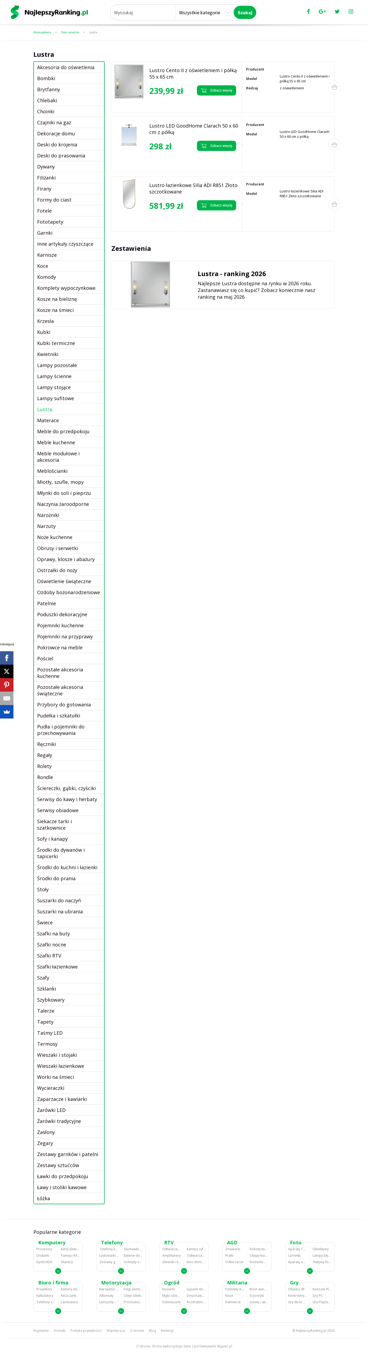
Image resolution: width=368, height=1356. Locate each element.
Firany (44, 188)
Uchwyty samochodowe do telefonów (133, 1262)
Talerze (45, 1011)
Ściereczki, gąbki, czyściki (66, 788)
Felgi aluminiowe (133, 1289)
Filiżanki (46, 177)
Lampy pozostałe (57, 365)
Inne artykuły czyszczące (65, 244)
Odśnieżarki (171, 1302)
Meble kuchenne (56, 442)
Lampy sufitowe (55, 398)
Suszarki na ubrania (60, 911)
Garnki (44, 233)
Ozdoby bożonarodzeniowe (68, 592)
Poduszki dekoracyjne (62, 614)
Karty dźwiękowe (70, 1249)
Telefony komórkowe (108, 1249)
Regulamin (41, 1330)
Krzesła (45, 321)
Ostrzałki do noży (57, 570)
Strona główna (42, 32)
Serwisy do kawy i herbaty (67, 799)
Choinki (45, 111)
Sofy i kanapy (52, 839)
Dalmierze (233, 1302)
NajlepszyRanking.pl (311, 1330)
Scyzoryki (257, 1295)
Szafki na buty (53, 933)
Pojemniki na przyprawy (65, 636)
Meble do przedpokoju (63, 431)
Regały (44, 755)
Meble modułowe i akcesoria (58, 456)
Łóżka (43, 1198)
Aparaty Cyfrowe (297, 1249)
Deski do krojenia (57, 144)
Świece (45, 922)
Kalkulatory (44, 1295)
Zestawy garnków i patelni (67, 1154)
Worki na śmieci (55, 1077)
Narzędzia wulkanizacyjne (108, 1289)
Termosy (47, 1044)
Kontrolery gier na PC (297, 1295)
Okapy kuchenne (259, 1255)
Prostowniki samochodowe (133, 1302)
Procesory (44, 1249)
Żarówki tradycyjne (59, 1121)
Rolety (44, 766)
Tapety (45, 1022)
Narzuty (46, 526)
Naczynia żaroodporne (63, 504)
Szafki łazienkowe (57, 966)
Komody (46, 277)
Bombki (46, 78)
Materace (48, 420)
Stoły (43, 889)
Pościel (45, 658)
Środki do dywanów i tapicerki (61, 853)
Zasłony (46, 1132)
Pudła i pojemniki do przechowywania (60, 729)
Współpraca (116, 1330)
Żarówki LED (51, 1110)
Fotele (44, 210)
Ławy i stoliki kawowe (62, 1187)
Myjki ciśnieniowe (171, 1295)
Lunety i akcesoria (259, 1302)
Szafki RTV (49, 955)
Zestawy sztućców (58, 1165)
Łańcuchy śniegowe (108, 1302)
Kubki (43, 332)
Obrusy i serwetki (57, 548)
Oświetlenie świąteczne (64, 581)
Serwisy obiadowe (58, 810)
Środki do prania (56, 878)
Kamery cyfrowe (196, 1249)
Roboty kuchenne (259, 1249)
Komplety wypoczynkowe (66, 288)
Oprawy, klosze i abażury (66, 559)
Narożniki (48, 515)
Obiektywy (321, 1249)
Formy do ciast (54, 199)
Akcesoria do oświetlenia (65, 67)
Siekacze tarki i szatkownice (54, 824)
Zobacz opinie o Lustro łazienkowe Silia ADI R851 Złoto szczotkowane (172, 220)
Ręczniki (46, 744)
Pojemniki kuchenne (60, 625)
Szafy (43, 977)
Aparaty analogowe (297, 1262)
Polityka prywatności (86, 1330)
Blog (152, 1330)
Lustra (93, 32)
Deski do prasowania (61, 155)
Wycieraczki (50, 1088)
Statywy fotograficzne (322, 1262)
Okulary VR (296, 1289)
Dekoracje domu (56, 133)
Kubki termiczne (56, 343)
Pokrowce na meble (60, 647)
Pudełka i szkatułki (58, 715)
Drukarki (42, 1255)
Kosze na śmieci (55, 310)
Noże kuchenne (54, 537)
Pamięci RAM (70, 1255)
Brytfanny (48, 89)
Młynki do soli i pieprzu (64, 493)
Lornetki (294, 1255)
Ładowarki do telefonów (108, 1255)
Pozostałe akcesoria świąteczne (60, 690)
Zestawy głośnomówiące (108, 1262)
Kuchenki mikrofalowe (259, 1262)
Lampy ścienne (54, 376)
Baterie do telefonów (133, 1255)
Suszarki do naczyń (59, 900)
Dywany (46, 166)
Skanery (67, 1262)
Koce (42, 266)
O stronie (137, 1330)
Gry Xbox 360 (297, 1302)
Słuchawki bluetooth (133, 1249)
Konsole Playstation (322, 1289)
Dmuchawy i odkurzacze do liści (196, 1295)
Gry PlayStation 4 (322, 1302)
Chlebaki (47, 100)
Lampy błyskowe (322, 1255)
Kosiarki (168, 1289)
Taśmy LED (50, 1033)
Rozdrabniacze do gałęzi (196, 1302)
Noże (229, 1295)
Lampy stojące (54, 387)
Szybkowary (51, 999)
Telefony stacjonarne (45, 1302)
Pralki (229, 1255)
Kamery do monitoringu (70, 1289)
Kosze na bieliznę (57, 299)
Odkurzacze (234, 1262)
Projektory (44, 1289)
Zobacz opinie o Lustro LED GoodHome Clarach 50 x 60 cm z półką (172, 160)
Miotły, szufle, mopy (60, 482)
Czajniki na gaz (54, 122)
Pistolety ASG (234, 1289)
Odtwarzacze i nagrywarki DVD (196, 1255)
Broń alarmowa (259, 1289)
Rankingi (167, 1330)
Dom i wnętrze (70, 32)
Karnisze (47, 255)
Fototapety (50, 222)
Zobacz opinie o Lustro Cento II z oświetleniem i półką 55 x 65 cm (173, 103)
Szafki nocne (51, 944)
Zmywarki (232, 1249)
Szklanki (46, 988)
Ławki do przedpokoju (62, 1176)
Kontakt (60, 1330)
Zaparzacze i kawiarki (62, 1099)
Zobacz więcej (216, 90)
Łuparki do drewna (196, 1289)
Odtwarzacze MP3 (171, 1249)
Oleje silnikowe (133, 1295)
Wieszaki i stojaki (57, 1055)
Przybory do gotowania (64, 704)
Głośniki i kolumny (171, 1262)
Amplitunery (171, 1255)
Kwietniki (47, 354)
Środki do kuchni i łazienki (67, 867)
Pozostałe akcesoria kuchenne (60, 672)
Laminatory (69, 1302)
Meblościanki (52, 471)
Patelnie (46, 603)
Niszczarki (68, 1295)
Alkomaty (106, 1295)
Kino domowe (196, 1262)
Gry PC (318, 1295)
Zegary (45, 1143)
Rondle (45, 777)
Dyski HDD (44, 1262)
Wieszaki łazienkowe (60, 1066)
